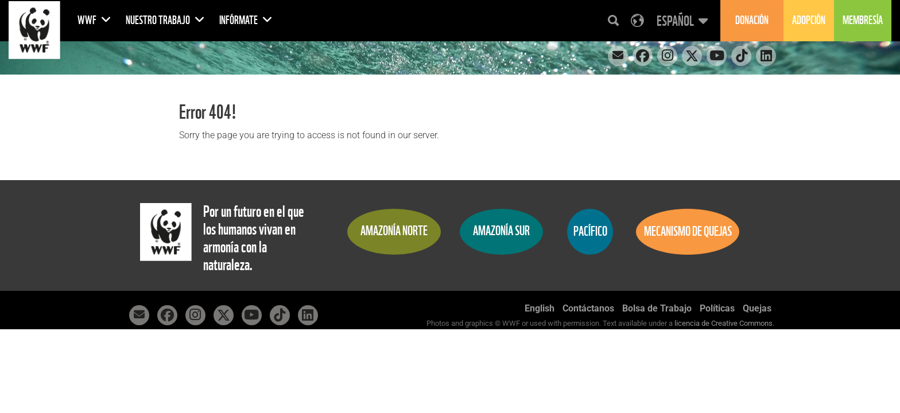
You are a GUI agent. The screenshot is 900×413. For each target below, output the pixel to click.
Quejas (757, 308)
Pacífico (590, 231)
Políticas (717, 308)
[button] (681, 20)
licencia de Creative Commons (723, 323)
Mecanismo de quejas (688, 231)
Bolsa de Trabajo (657, 308)
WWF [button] (94, 20)
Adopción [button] (808, 20)
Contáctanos (588, 308)
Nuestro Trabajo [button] (165, 20)
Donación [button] (752, 20)
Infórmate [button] (246, 20)
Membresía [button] (863, 20)
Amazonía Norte (394, 231)
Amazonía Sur (501, 231)
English (539, 308)
